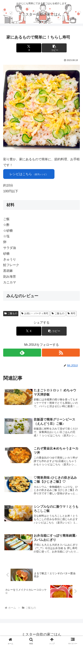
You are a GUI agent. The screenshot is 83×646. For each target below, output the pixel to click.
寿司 (71, 313)
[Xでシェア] (28, 47)
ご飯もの (10, 313)
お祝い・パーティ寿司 (34, 313)
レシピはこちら (29, 174)
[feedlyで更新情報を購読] (22, 353)
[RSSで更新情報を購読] (61, 353)
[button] (54, 47)
